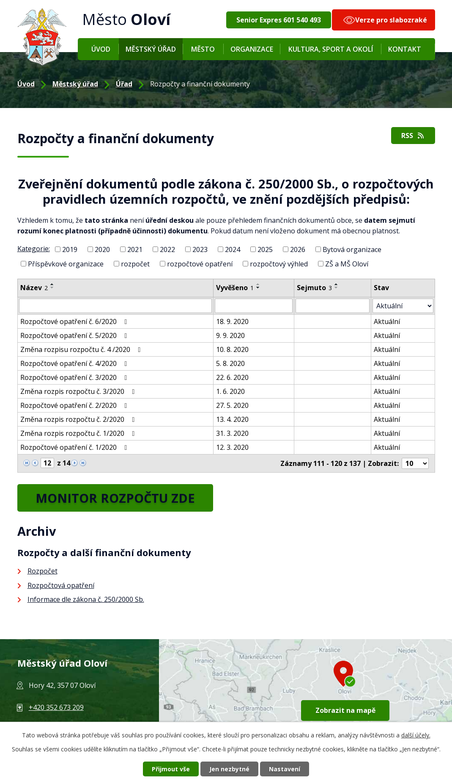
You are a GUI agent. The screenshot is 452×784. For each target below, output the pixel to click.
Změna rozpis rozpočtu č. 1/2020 (79, 433)
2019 (69, 249)
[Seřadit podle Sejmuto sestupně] (336, 287)
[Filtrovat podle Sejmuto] (333, 306)
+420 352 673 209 (56, 707)
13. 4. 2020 (232, 419)
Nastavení (284, 769)
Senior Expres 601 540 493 (278, 20)
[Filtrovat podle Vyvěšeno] (254, 306)
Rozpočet (42, 571)
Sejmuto (314, 287)
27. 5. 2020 (232, 405)
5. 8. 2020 (230, 363)
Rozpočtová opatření (60, 585)
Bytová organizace (352, 249)
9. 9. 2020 (230, 335)
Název (34, 287)
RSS (413, 135)
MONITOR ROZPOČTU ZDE (115, 498)
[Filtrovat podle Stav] (403, 306)
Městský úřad (151, 49)
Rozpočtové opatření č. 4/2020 (75, 363)
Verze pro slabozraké (391, 20)
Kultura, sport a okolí (330, 49)
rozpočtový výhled (279, 263)
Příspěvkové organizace (66, 263)
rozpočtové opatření (200, 263)
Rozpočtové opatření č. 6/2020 (75, 321)
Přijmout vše (171, 769)
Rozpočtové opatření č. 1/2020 (75, 447)
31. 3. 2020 (232, 433)
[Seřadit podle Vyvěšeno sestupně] (258, 287)
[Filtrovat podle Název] (115, 306)
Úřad (124, 84)
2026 (297, 249)
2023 (200, 249)
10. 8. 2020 (232, 349)
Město (203, 49)
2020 (102, 249)
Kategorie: (33, 248)
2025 (265, 249)
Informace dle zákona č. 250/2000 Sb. (85, 599)
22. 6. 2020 (232, 377)
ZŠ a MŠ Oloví (346, 263)
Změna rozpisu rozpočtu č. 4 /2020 (82, 349)
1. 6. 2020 (230, 391)
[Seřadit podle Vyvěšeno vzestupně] (258, 284)
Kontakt (404, 49)
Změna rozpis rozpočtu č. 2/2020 (79, 419)
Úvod (100, 49)
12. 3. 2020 (232, 447)
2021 (134, 249)
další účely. (415, 735)
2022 (167, 249)
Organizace (251, 49)
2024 (232, 249)
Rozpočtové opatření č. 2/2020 (75, 405)
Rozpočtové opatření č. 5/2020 (75, 335)
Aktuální (387, 321)
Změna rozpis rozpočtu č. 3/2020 (79, 391)
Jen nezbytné (229, 769)
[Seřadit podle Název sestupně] (52, 287)
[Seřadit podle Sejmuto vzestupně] (336, 284)
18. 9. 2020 (232, 321)
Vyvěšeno (235, 287)
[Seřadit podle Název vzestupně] (52, 284)
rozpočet (135, 263)
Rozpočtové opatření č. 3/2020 (75, 377)
